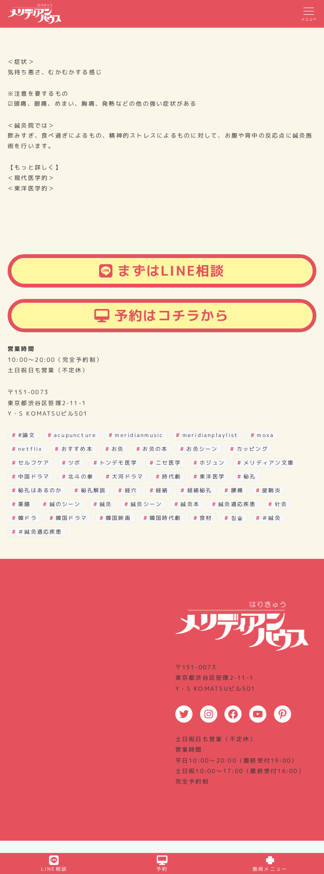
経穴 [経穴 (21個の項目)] (131, 490)
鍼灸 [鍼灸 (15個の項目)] (106, 504)
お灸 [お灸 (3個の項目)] (117, 449)
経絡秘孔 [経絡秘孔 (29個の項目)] (200, 490)
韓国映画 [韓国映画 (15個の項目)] (118, 518)
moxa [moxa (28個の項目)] (265, 435)
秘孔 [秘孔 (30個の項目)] (249, 476)
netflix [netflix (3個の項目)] (30, 449)
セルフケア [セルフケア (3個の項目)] (34, 463)
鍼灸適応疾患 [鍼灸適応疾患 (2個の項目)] (237, 504)
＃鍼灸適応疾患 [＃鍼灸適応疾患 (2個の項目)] (40, 532)
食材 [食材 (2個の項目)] (206, 518)
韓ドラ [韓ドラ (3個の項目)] (27, 518)
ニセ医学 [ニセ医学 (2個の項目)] (168, 463)
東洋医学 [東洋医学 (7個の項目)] (212, 476)
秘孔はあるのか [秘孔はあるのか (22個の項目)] (40, 490)
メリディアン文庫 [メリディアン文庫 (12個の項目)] (268, 463)
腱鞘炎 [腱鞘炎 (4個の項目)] (271, 490)
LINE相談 (54, 863)
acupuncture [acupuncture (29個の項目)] (75, 435)
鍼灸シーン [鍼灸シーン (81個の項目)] (146, 504)
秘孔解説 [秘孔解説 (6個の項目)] (93, 490)
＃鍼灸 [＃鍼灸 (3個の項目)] (271, 518)
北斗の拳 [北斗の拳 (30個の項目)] (80, 476)
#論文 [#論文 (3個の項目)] (26, 435)
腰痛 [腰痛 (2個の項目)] (237, 490)
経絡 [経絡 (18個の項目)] (162, 490)
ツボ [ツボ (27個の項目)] (74, 463)
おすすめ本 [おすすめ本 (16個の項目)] (77, 449)
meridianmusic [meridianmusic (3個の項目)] (139, 435)
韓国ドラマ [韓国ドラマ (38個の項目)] (71, 518)
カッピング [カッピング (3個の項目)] (252, 449)
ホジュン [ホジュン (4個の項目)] (212, 463)
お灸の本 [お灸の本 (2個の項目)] (155, 449)
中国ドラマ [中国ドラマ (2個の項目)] (34, 476)
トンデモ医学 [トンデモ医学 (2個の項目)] (118, 463)
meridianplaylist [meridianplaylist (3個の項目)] (210, 435)
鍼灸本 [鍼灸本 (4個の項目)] (190, 504)
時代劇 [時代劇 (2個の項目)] (171, 476)
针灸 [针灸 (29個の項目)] (281, 504)
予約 (162, 863)
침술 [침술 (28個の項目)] (237, 518)
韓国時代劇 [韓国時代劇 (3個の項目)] (165, 518)
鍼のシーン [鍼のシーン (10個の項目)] (65, 504)
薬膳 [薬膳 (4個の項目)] (24, 504)
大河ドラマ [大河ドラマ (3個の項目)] (127, 476)
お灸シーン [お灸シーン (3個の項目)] (202, 449)
